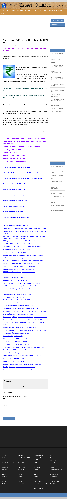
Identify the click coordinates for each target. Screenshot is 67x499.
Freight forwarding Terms (55, 464)
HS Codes (4, 474)
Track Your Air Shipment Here (57, 108)
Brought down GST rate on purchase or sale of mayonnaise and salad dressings (24, 228)
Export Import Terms (22, 455)
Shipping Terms (37, 467)
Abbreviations (4, 453)
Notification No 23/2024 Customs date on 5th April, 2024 (57, 104)
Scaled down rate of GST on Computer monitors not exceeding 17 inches (23, 255)
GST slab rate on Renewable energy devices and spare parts (19, 272)
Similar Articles (54, 24)
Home (2, 10)
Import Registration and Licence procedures (57, 206)
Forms (3, 464)
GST (19, 472)
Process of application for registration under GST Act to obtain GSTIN (22, 320)
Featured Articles (54, 163)
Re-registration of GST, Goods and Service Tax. (16, 333)
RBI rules (34, 10)
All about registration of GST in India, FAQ (15, 339)
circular (19, 486)
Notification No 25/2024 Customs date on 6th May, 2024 (57, 95)
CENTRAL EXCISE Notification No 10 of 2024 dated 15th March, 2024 (57, 90)
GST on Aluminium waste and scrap (57, 211)
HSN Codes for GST (54, 474)
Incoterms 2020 (42, 10)
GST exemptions (5, 479)
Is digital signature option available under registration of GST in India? (22, 355)
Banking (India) (53, 460)
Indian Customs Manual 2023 (55, 10)
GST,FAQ (36, 474)
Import (7, 10)
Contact (3, 13)
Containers (36, 462)
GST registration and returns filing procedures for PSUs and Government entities (25, 330)
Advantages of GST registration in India (14, 277)
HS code (52, 457)
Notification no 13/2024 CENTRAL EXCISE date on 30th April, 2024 (57, 73)
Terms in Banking (21, 467)
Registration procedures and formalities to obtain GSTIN (18, 305)
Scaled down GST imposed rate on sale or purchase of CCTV (19, 249)
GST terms (20, 481)
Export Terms (4, 469)
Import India (52, 453)
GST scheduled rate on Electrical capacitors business (17, 258)
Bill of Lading (20, 10)
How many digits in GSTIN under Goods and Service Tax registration (22, 308)
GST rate (36, 479)
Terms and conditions (38, 488)
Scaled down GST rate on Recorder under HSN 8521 (17, 244)
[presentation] (14, 414)
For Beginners (37, 450)
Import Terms (52, 467)
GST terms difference (54, 481)
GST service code (53, 476)
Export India (36, 453)
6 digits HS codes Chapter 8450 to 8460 (57, 167)
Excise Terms (37, 469)
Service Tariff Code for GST (10, 303)
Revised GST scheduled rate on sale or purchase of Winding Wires (21, 263)
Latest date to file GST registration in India (15, 350)
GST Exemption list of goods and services (14, 297)
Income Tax (52, 462)
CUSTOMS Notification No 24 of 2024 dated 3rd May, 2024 (57, 100)
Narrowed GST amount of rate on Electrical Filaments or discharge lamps (23, 260)
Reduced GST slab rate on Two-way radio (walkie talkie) (18, 252)
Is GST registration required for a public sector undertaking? (19, 286)
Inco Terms (20, 453)
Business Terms (5, 467)
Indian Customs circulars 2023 (40, 483)
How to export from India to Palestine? (56, 202)
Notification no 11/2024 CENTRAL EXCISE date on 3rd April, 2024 (57, 84)
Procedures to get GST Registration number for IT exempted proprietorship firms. (25, 317)
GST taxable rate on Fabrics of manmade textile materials (57, 193)
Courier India (52, 483)
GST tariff (20, 479)
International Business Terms (56, 469)
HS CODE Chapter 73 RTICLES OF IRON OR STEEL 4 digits (57, 197)
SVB (35, 472)
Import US (4, 455)
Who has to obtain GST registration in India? (15, 280)
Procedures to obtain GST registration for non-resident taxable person (22, 353)
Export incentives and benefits (40, 455)
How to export (21, 464)
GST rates (27, 10)
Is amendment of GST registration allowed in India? (17, 289)
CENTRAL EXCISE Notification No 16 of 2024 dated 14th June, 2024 (57, 55)
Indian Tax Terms (37, 481)
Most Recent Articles (55, 50)
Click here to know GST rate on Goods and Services (17, 294)
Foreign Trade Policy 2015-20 (24, 457)
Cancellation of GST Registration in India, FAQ (16, 341)
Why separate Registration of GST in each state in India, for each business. (23, 347)
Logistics (36, 476)
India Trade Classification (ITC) (8, 462)
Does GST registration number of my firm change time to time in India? (22, 283)
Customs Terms (21, 469)
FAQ (51, 455)
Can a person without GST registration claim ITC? (16, 344)
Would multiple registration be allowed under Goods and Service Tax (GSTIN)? (24, 311)
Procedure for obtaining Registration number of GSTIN (18, 314)
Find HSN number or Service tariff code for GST (16, 300)
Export (12, 10)
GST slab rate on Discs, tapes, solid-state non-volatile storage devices (22, 246)
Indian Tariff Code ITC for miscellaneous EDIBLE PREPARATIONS (56, 187)
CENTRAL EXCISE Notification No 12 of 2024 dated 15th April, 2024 (57, 78)
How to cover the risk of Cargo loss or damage (57, 172)
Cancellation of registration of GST (12, 336)
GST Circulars (53, 479)
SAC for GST (4, 476)
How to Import (21, 462)
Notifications (4, 472)
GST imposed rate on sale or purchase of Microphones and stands (21, 241)
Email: (4, 401)
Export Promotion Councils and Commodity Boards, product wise (57, 177)
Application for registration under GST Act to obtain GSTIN (19, 327)
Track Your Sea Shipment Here (57, 111)
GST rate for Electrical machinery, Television (15, 225)
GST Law (20, 474)
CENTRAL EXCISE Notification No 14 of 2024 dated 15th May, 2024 (57, 67)
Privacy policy (37, 486)
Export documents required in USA (57, 182)
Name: (4, 398)
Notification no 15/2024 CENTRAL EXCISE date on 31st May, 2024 (57, 61)
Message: (5, 405)
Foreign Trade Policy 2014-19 (40, 464)
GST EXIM (4, 481)
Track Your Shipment (54, 450)
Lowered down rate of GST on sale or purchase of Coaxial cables (20, 266)
